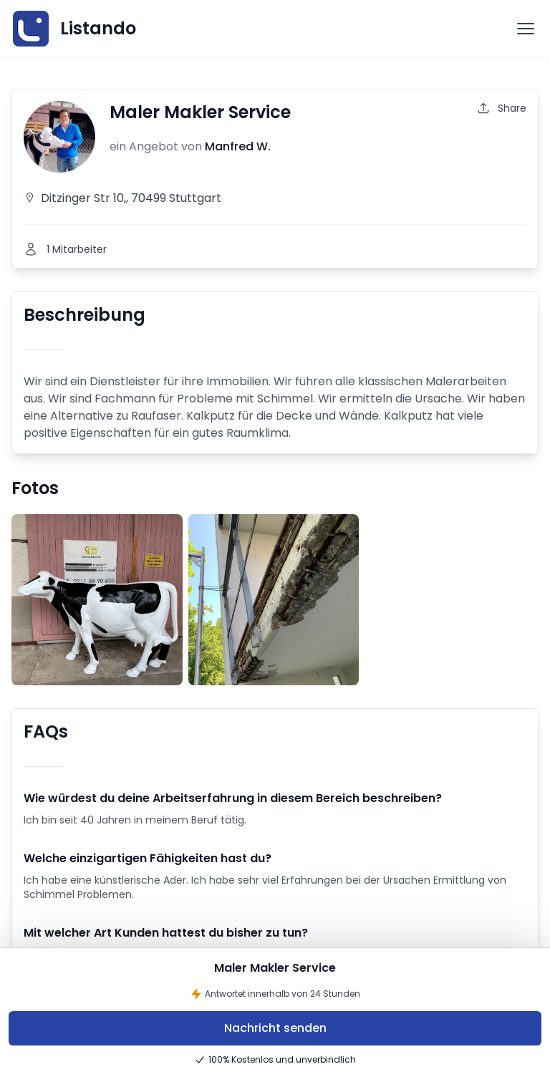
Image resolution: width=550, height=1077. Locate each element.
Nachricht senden (275, 1028)
